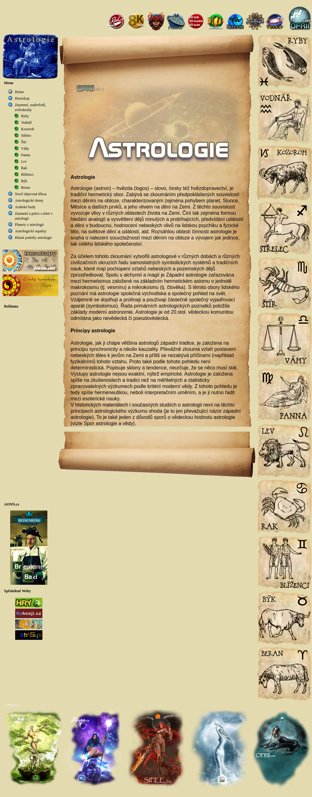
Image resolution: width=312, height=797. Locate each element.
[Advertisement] (30, 405)
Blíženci (27, 174)
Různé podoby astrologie (33, 237)
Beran (25, 187)
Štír (23, 142)
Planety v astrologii (29, 224)
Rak (24, 168)
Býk (24, 181)
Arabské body (25, 207)
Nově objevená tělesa (31, 194)
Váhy (25, 148)
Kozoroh (27, 129)
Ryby (25, 116)
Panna (25, 155)
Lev (24, 161)
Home (19, 92)
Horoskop (22, 98)
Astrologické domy (29, 200)
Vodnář (26, 122)
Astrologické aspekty (30, 231)
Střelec (26, 135)
